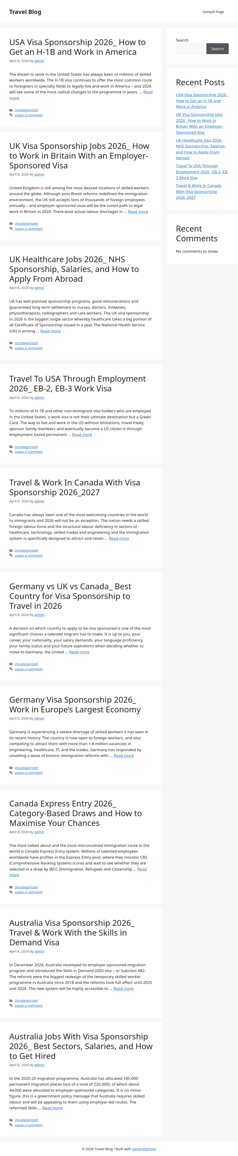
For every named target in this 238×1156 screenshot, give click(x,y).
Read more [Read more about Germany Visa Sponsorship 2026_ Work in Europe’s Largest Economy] (124, 755)
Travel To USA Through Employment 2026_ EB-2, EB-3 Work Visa (77, 383)
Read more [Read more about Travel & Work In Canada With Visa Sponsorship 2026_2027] (119, 538)
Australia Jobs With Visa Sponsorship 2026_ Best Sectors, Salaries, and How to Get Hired (81, 1046)
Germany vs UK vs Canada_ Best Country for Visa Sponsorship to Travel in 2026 (70, 596)
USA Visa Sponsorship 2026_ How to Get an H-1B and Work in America (77, 46)
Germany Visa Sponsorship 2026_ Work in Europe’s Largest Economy (75, 704)
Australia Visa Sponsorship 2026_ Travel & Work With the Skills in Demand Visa (72, 932)
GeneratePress (144, 1148)
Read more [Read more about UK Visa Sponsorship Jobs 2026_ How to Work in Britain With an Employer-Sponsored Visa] (138, 211)
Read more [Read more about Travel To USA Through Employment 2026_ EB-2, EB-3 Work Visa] (82, 434)
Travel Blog (25, 12)
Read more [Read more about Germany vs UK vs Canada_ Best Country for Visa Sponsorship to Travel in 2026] (79, 652)
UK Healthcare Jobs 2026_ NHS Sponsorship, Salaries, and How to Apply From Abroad (74, 269)
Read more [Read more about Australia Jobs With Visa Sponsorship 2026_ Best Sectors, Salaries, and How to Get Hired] (52, 1107)
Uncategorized (26, 110)
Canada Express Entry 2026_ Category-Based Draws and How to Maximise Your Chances (75, 813)
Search (182, 40)
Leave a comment (29, 115)
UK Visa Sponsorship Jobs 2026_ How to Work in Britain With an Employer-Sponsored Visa (79, 155)
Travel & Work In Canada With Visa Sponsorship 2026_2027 (74, 487)
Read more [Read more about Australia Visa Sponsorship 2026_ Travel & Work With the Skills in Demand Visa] (123, 988)
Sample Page (213, 11)
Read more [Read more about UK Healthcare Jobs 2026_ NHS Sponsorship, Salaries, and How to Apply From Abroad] (50, 331)
